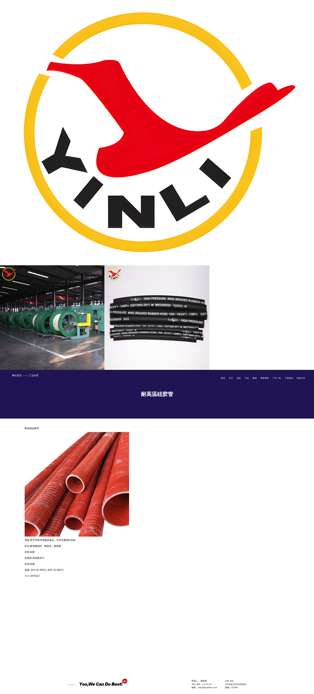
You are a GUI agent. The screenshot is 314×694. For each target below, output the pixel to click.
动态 (239, 378)
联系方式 (301, 378)
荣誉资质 (264, 378)
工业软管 (34, 375)
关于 (231, 378)
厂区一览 (277, 378)
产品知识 (289, 378)
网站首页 (16, 375)
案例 (255, 378)
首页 (223, 378)
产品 (247, 378)
